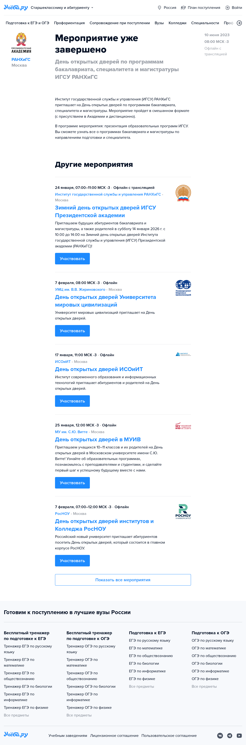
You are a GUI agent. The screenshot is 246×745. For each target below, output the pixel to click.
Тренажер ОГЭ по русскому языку (91, 649)
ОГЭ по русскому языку (213, 640)
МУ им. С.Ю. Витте (71, 432)
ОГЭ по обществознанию (214, 655)
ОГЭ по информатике (210, 671)
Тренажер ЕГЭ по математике (19, 662)
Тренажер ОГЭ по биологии (91, 686)
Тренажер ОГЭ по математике (82, 662)
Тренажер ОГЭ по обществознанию (82, 676)
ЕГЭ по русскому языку (149, 640)
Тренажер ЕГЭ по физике (26, 707)
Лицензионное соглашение (114, 735)
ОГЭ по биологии (207, 663)
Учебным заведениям (68, 735)
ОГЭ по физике (205, 678)
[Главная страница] (16, 8)
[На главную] (16, 735)
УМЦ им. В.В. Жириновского (80, 289)
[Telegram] (230, 736)
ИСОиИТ (63, 361)
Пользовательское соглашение (169, 735)
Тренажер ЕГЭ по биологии (28, 686)
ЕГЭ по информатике (147, 671)
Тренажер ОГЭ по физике (89, 707)
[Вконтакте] (220, 736)
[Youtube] (239, 736)
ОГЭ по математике (209, 648)
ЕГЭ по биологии (144, 663)
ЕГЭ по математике (146, 648)
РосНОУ (62, 513)
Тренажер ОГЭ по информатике (82, 697)
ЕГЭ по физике (142, 678)
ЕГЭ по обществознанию (151, 655)
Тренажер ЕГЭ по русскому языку (28, 649)
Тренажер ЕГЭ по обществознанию (19, 676)
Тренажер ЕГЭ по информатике (19, 697)
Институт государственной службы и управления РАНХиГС (108, 194)
